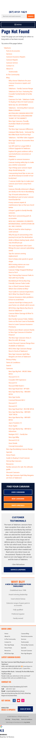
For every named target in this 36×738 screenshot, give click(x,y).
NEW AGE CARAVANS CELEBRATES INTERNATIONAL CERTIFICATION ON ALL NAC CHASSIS (21, 223)
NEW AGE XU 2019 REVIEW (18, 105)
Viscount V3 (13, 406)
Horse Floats (10, 455)
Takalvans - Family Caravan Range (21, 88)
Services (9, 54)
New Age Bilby (14, 437)
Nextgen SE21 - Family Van (18, 434)
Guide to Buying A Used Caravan (18, 458)
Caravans (9, 368)
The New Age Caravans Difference (21, 129)
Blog (8, 77)
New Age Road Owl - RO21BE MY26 (21, 409)
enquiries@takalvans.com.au (15, 691)
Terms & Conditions (13, 362)
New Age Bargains (26, 653)
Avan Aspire (13, 426)
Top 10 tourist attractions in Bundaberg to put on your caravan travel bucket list (21, 196)
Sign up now (25, 709)
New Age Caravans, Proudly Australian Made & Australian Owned (19, 123)
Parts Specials (18, 505)
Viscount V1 (13, 403)
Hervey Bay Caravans (13, 461)
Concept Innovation (16, 446)
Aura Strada (13, 443)
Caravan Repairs (12, 60)
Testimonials (13, 72)
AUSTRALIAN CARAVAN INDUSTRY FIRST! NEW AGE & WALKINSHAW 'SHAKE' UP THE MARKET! (21, 115)
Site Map (7, 719)
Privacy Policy (11, 359)
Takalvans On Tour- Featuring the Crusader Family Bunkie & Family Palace (20, 93)
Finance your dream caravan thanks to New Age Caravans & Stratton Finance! (21, 332)
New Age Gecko (14, 397)
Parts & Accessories (13, 51)
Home (6, 633)
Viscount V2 (13, 383)
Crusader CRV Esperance (17, 380)
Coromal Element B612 (17, 400)
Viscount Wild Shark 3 (16, 386)
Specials (9, 452)
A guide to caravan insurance (19, 159)
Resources (10, 464)
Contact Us (10, 66)
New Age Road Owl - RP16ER (19, 389)
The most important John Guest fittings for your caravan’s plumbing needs (21, 248)
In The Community (12, 74)
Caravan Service (12, 63)
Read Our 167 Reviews (7, 737)
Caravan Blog (25, 633)
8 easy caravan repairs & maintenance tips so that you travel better (21, 204)
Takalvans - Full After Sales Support (21, 137)
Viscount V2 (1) (14, 377)
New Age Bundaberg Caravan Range (19, 449)
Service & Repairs (18, 570)
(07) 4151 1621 (18, 12)
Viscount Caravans (12, 472)
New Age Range (9, 645)
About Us (9, 69)
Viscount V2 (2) (14, 440)
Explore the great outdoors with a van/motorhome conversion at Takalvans (21, 153)
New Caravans (18, 499)
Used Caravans (18, 492)
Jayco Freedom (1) (15, 423)
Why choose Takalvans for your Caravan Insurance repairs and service (20, 83)
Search (30, 16)
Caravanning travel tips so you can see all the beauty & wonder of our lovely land (21, 175)
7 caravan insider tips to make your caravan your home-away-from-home (21, 183)
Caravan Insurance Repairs (15, 57)
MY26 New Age (9, 653)
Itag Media (27, 722)
